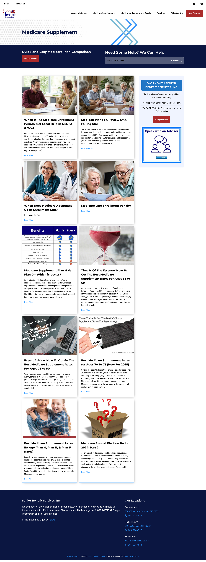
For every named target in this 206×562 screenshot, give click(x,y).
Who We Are (177, 13)
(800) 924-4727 (133, 530)
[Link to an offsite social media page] (194, 4)
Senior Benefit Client (96, 556)
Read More (29, 155)
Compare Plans (30, 58)
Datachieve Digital (131, 556)
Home (6, 4)
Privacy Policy (73, 556)
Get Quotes (194, 13)
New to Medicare (79, 13)
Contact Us (20, 4)
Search (176, 60)
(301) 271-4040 (133, 545)
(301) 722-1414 (133, 515)
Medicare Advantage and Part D (136, 13)
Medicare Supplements (104, 13)
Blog (52, 519)
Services (161, 13)
